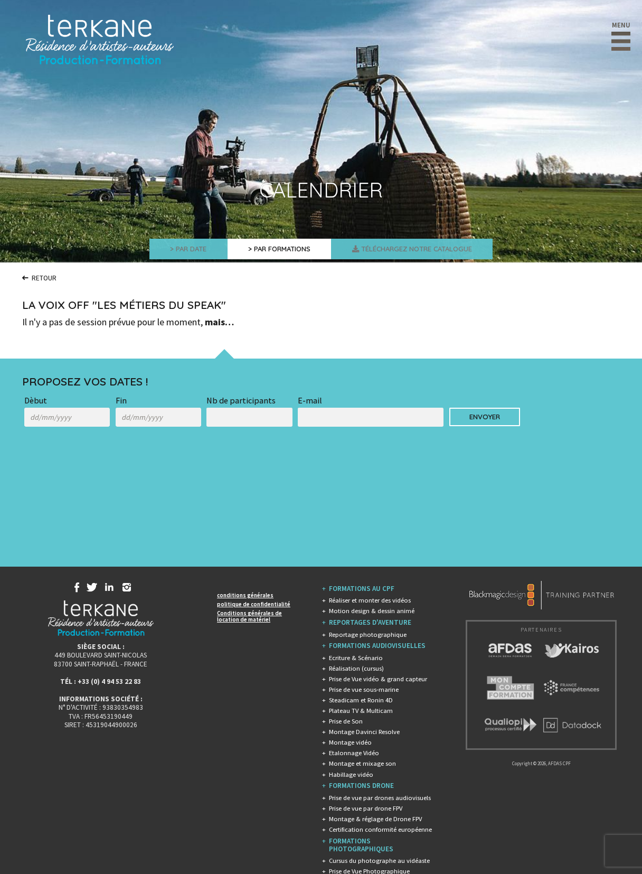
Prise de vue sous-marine (364, 689)
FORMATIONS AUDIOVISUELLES (377, 645)
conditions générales (245, 595)
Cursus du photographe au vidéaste (379, 860)
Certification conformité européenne (380, 829)
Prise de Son (346, 721)
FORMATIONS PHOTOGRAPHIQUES (361, 845)
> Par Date (166, 251)
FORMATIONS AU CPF (361, 588)
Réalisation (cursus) (356, 668)
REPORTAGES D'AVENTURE (370, 622)
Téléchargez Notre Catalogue (427, 251)
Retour (42, 277)
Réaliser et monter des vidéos (370, 600)
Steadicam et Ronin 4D (361, 700)
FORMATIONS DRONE (361, 785)
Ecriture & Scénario (356, 658)
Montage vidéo (350, 742)
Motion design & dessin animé (371, 611)
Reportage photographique (368, 634)
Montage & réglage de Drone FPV (375, 819)
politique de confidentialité (253, 604)
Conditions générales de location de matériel (249, 616)
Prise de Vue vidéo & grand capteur (378, 679)
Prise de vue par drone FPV (365, 808)
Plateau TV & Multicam (361, 711)
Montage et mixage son (362, 763)
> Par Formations (272, 251)
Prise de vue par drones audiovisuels (380, 798)
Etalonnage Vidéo (354, 753)
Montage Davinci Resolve (364, 732)
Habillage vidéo (351, 774)
